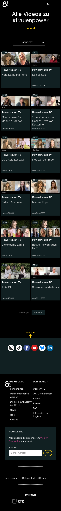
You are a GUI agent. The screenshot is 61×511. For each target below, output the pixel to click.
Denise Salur (39, 75)
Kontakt (37, 399)
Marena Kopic (40, 202)
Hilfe (12, 415)
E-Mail (13, 448)
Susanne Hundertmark (45, 287)
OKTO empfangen (42, 394)
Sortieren (33, 43)
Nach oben (30, 335)
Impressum (11, 478)
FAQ (35, 408)
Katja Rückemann (12, 202)
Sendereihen (17, 389)
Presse (37, 403)
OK (47, 453)
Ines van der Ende (43, 160)
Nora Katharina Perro (14, 75)
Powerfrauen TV (11, 69)
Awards (14, 420)
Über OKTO (39, 389)
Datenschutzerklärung (34, 478)
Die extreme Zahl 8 (13, 245)
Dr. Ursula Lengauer (14, 160)
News (13, 410)
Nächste (38, 313)
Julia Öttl (7, 287)
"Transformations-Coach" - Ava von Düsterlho (43, 121)
